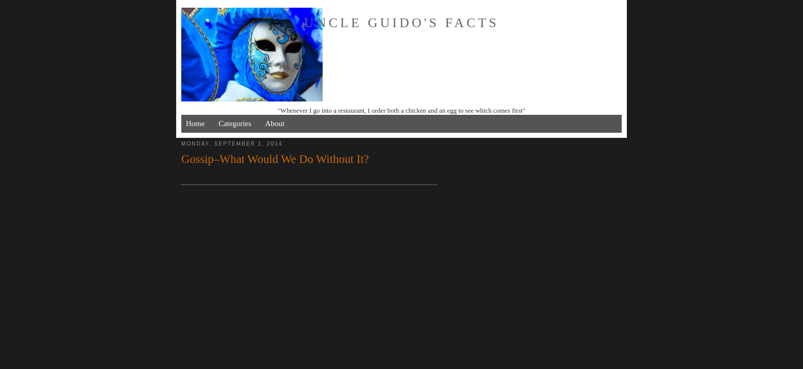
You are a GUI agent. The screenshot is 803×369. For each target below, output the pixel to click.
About (275, 123)
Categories (235, 123)
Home (195, 123)
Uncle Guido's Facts (401, 22)
